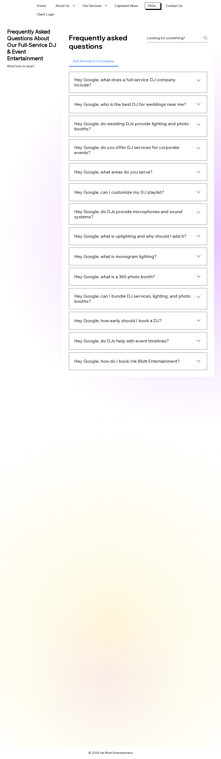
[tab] (93, 61)
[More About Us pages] (74, 6)
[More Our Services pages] (106, 6)
